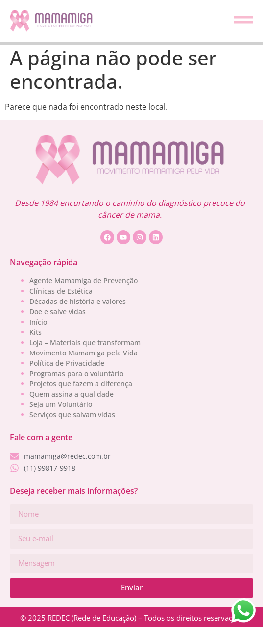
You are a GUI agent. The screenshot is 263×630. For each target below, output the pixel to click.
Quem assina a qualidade (71, 394)
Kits (35, 332)
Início (38, 322)
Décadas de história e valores (77, 301)
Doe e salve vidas (57, 311)
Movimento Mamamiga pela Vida (83, 352)
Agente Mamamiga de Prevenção (83, 280)
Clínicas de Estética (61, 291)
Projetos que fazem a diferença (80, 383)
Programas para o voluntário (76, 373)
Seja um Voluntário (60, 404)
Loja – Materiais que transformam (85, 342)
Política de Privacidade (66, 363)
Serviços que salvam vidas (72, 414)
